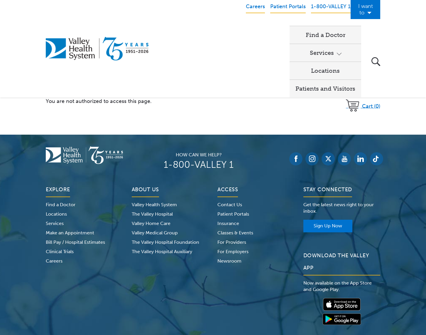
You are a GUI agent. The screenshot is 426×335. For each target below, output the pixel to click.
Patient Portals (233, 153)
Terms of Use (151, 298)
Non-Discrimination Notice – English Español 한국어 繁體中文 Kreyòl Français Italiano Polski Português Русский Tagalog (213, 305)
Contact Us (229, 144)
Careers (54, 200)
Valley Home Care (151, 163)
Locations (269, 28)
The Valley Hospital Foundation (165, 182)
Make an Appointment (70, 172)
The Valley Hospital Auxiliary (162, 191)
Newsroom (229, 200)
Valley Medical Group (155, 172)
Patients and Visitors (325, 28)
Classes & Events (235, 172)
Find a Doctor (180, 28)
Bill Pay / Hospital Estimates (75, 182)
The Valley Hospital (152, 153)
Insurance (228, 163)
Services (224, 28)
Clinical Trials (60, 191)
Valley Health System (154, 144)
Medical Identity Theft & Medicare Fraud (262, 298)
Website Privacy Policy (194, 298)
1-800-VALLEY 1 (199, 104)
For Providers (231, 182)
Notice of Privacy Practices (105, 298)
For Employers (233, 191)
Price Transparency (328, 298)
